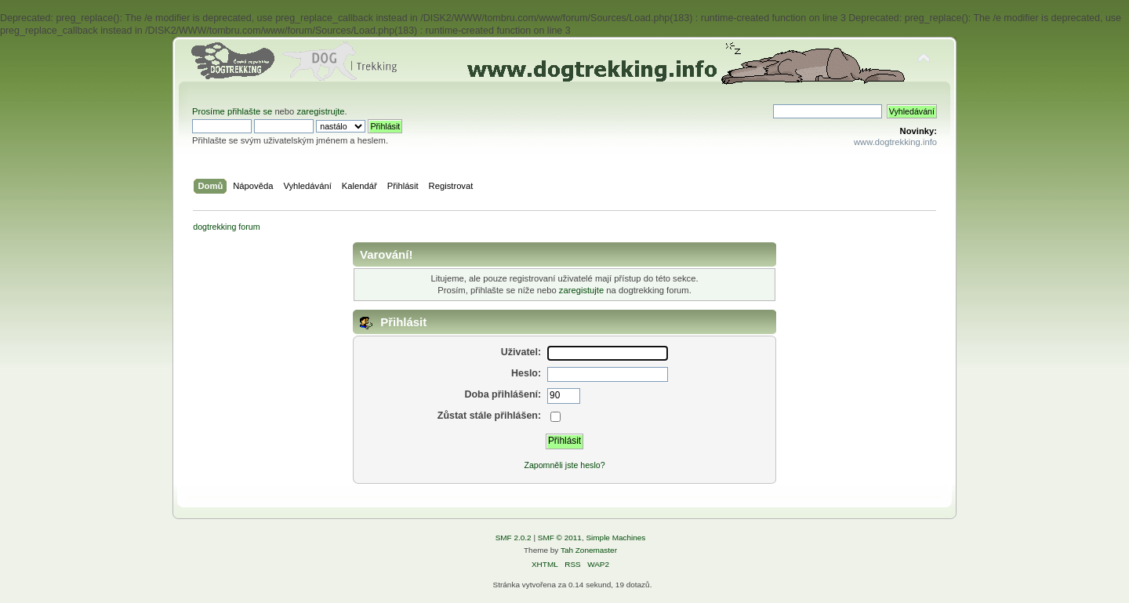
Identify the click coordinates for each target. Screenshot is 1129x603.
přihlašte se (249, 111)
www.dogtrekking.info (895, 142)
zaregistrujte (320, 111)
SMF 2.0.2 (514, 537)
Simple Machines (615, 537)
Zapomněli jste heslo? (564, 465)
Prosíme (209, 111)
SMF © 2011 (560, 537)
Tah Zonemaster (589, 550)
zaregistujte (581, 290)
